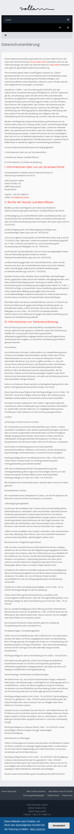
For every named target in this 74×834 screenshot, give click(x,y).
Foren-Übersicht (9, 791)
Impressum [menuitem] (67, 795)
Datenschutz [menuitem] (53, 795)
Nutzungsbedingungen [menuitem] (33, 795)
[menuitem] (68, 27)
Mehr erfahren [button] (37, 829)
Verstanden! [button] (59, 825)
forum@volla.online (20, 197)
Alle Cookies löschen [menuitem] (35, 791)
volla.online (54, 64)
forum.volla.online (38, 61)
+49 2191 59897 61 (41, 814)
